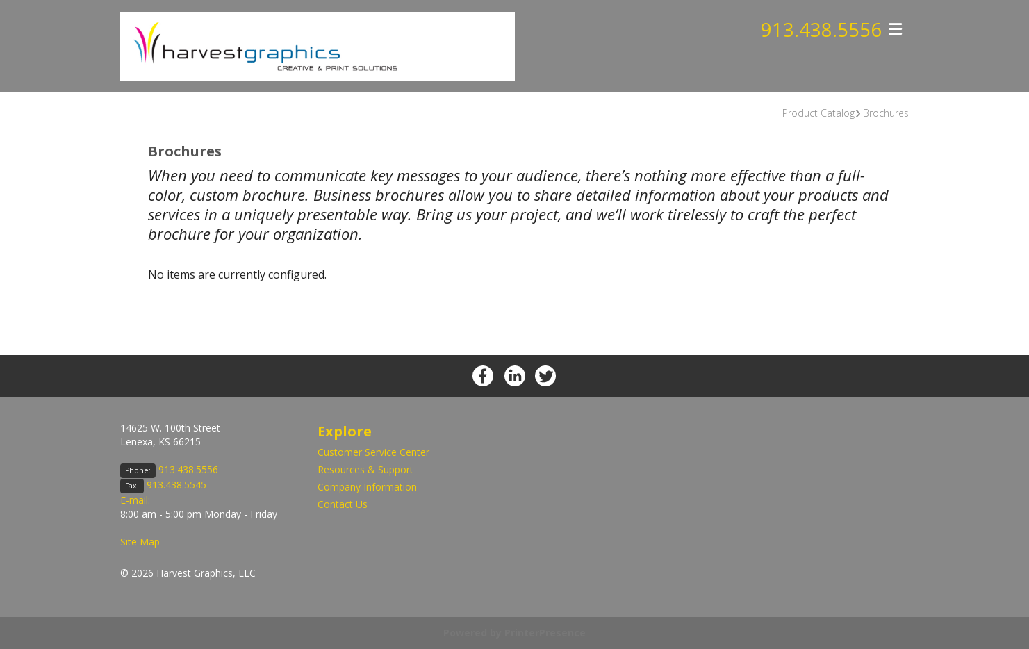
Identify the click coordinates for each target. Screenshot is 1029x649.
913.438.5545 (176, 484)
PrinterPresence (545, 632)
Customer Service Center (373, 452)
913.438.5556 (821, 30)
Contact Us (343, 504)
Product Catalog (818, 113)
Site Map (140, 541)
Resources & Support (365, 469)
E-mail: (135, 500)
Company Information (367, 486)
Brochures (886, 113)
